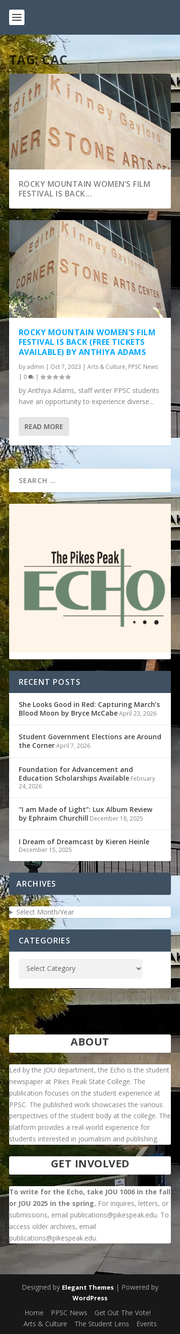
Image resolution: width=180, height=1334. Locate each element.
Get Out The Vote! (123, 1312)
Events (146, 1323)
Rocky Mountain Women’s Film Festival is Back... (85, 189)
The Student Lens (101, 1323)
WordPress (90, 1298)
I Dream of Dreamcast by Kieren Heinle (84, 841)
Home (34, 1312)
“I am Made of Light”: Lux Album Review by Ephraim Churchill (85, 814)
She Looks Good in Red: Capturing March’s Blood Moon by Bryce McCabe (89, 709)
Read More (43, 426)
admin (35, 367)
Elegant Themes (88, 1287)
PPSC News (143, 367)
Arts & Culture (106, 367)
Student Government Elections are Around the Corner (90, 741)
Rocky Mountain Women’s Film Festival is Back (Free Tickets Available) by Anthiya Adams (87, 342)
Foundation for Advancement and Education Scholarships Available (76, 774)
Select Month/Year (45, 911)
